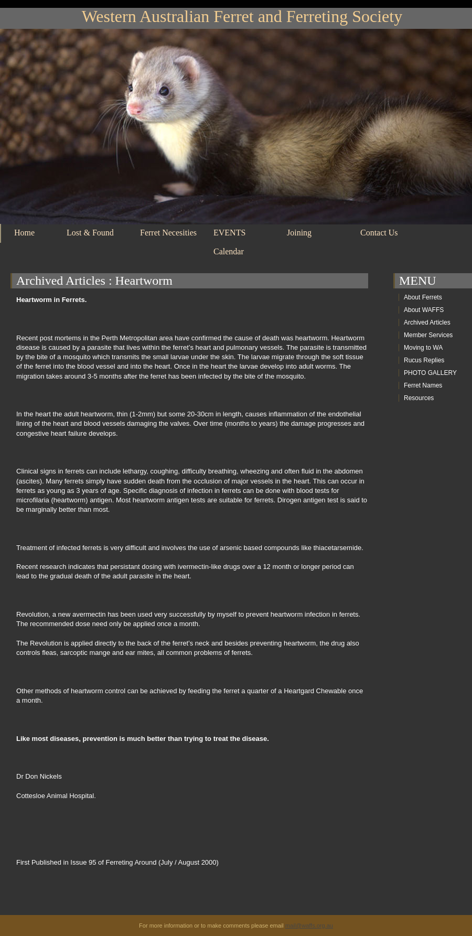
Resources (419, 398)
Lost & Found (90, 232)
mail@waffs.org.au (309, 925)
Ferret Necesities (168, 232)
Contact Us (379, 232)
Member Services (428, 335)
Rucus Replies (424, 360)
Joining (299, 232)
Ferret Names (423, 385)
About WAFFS (424, 310)
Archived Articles (60, 280)
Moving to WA (423, 347)
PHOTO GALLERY (430, 372)
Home (24, 232)
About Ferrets (423, 297)
